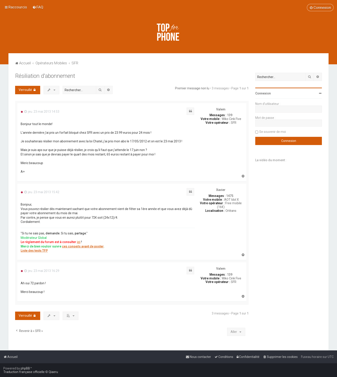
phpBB (25, 368)
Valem (220, 109)
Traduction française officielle (24, 372)
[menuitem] (37, 7)
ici (78, 242)
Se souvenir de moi (272, 132)
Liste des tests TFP (34, 250)
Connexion (263, 93)
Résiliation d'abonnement (45, 76)
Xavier (220, 190)
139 (229, 115)
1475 (229, 196)
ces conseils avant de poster (83, 246)
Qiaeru (53, 372)
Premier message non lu (192, 88)
